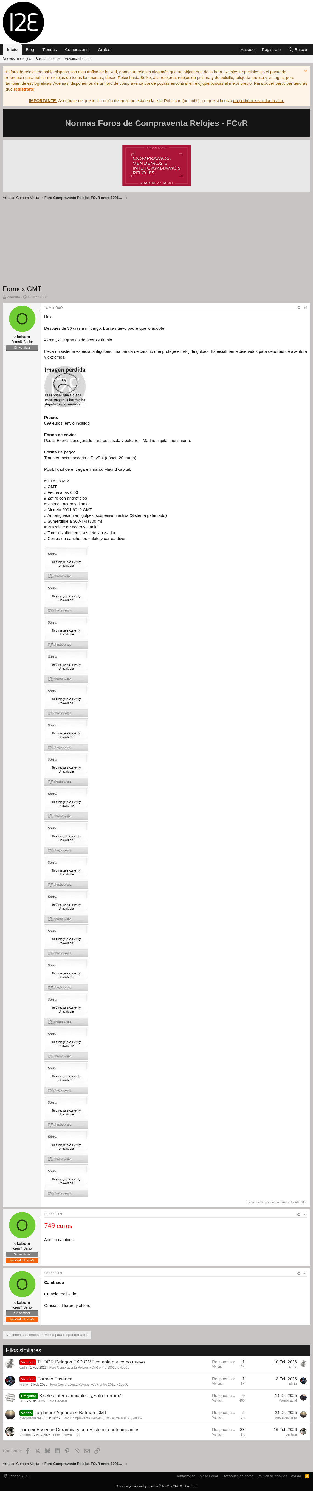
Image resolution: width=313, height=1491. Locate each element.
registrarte (24, 89)
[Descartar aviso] (305, 72)
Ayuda (296, 1476)
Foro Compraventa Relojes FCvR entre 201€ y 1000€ (89, 1384)
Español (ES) (16, 1476)
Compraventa (77, 49)
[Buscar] (298, 49)
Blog (30, 49)
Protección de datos (237, 1476)
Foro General (57, 1401)
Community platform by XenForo (157, 1486)
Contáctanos (186, 1476)
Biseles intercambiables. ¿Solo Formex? (80, 1395)
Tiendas (49, 49)
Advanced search (78, 59)
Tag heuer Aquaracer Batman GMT (70, 1412)
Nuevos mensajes (17, 59)
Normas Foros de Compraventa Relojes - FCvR (156, 123)
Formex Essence (54, 1379)
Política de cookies (272, 1476)
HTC (22, 1401)
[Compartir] (298, 308)
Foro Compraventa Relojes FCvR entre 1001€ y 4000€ (89, 1367)
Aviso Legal (208, 1476)
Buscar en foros (47, 59)
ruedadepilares (30, 1418)
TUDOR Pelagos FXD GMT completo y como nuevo (91, 1362)
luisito (23, 1384)
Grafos (104, 49)
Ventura (25, 1435)
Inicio (12, 49)
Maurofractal (287, 1400)
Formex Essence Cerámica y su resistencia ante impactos (79, 1429)
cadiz (23, 1367)
